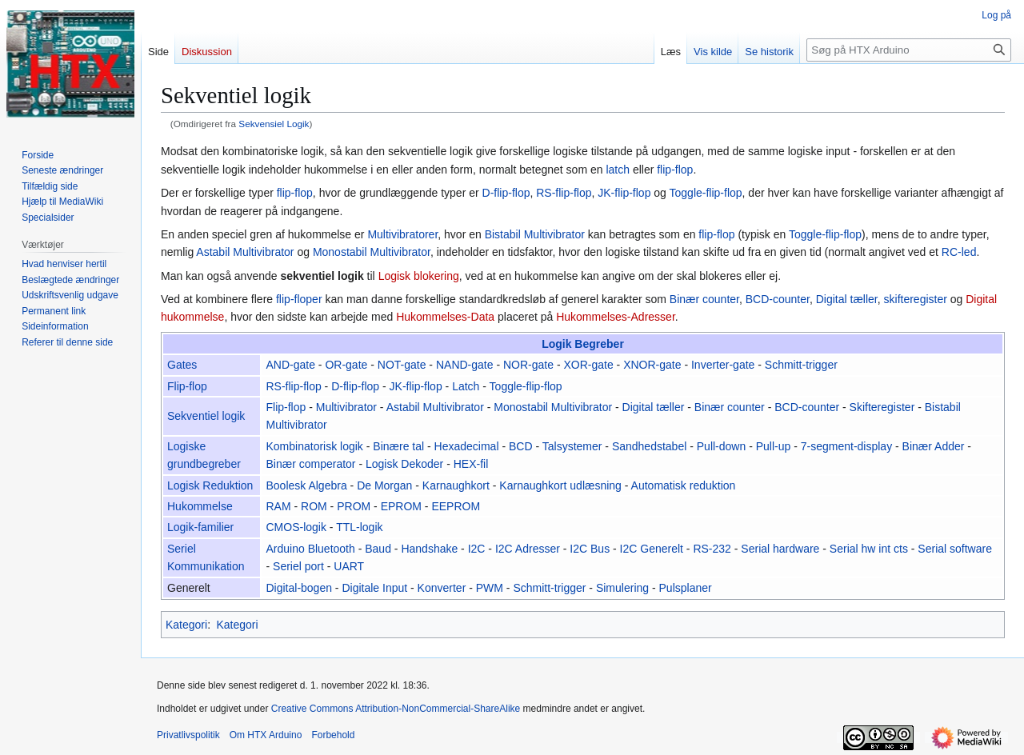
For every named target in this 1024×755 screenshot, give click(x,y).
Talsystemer (572, 446)
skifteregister (915, 299)
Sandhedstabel (649, 446)
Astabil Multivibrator (245, 252)
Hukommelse (200, 506)
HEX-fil (471, 463)
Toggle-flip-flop (706, 192)
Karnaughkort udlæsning (560, 485)
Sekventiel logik (206, 415)
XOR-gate (588, 364)
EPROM (401, 506)
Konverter (442, 587)
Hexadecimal (466, 446)
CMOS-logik (296, 527)
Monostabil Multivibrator (371, 252)
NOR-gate (528, 364)
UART (349, 566)
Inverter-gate (722, 364)
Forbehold (332, 735)
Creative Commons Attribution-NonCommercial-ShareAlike (395, 708)
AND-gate (290, 364)
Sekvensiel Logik (273, 123)
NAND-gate (465, 364)
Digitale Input (374, 587)
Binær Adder (933, 446)
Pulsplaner (685, 587)
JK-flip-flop (624, 192)
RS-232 (711, 548)
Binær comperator (310, 463)
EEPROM (455, 506)
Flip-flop (187, 386)
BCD (521, 446)
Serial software (955, 548)
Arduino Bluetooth (310, 548)
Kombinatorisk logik (314, 446)
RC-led (959, 252)
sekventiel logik (321, 276)
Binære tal (398, 446)
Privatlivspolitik (188, 735)
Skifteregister (882, 407)
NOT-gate (402, 364)
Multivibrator (346, 407)
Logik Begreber (583, 344)
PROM (353, 506)
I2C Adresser (527, 548)
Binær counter (704, 299)
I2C (477, 548)
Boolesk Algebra (306, 485)
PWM (489, 587)
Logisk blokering (418, 276)
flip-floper (299, 299)
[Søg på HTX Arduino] (908, 50)
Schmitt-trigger (801, 364)
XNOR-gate (652, 364)
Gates (182, 364)
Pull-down (721, 446)
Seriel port (298, 566)
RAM (278, 506)
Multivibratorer (402, 234)
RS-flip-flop (563, 192)
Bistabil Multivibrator (535, 234)
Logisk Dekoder (404, 463)
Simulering (622, 587)
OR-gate (346, 364)
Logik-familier (200, 527)
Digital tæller (847, 299)
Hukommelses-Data (445, 316)
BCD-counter (778, 299)
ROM (314, 506)
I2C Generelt (651, 548)
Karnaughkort (456, 485)
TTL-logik (359, 527)
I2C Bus (590, 548)
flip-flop (675, 169)
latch (618, 169)
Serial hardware (780, 548)
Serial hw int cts (869, 548)
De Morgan (384, 485)
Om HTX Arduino (266, 735)
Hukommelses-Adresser (615, 316)
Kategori (186, 624)
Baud (378, 548)
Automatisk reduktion (683, 485)
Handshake (429, 548)
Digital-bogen (299, 587)
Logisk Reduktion (210, 485)
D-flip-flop (506, 192)
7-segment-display (846, 446)
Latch (465, 386)
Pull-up (773, 446)
